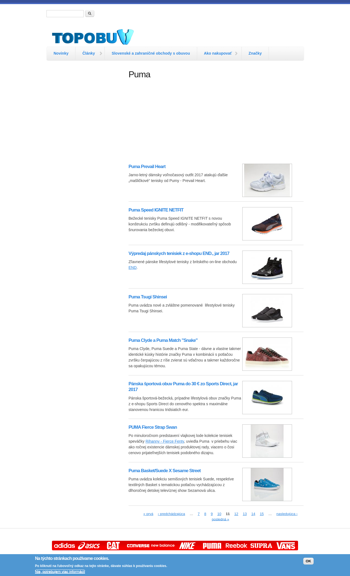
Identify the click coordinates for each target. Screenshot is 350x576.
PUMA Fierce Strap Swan (153, 427)
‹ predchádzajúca (171, 514)
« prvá (148, 514)
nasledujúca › (287, 514)
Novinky (61, 53)
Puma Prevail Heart (147, 166)
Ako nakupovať (218, 53)
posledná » (220, 519)
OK (308, 561)
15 (262, 514)
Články (88, 53)
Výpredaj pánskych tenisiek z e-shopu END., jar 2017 (179, 253)
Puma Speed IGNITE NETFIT (156, 210)
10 (219, 514)
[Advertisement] (84, 152)
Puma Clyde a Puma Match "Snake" (163, 340)
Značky (255, 53)
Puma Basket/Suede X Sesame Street (165, 470)
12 (236, 514)
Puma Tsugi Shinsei (148, 296)
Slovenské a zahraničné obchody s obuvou (151, 53)
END (133, 267)
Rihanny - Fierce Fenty (164, 441)
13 (245, 514)
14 (253, 514)
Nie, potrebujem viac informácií (60, 571)
